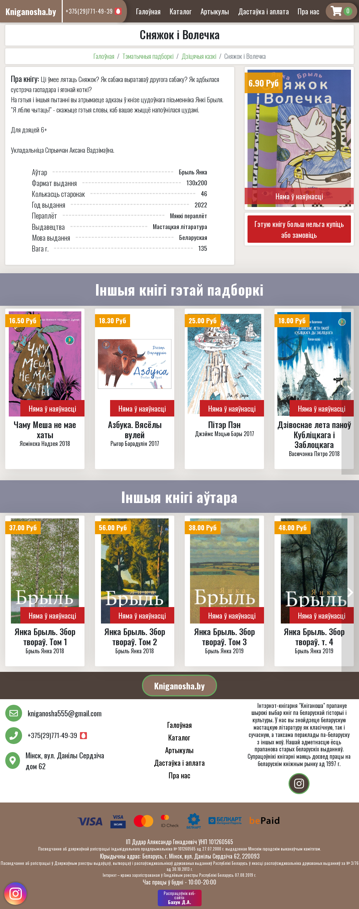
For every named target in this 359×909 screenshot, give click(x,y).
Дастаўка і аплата (263, 11)
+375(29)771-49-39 (89, 11)
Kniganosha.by (179, 685)
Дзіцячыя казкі (199, 56)
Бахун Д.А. (179, 897)
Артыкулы (215, 11)
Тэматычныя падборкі (148, 56)
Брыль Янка (193, 171)
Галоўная (148, 11)
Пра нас (308, 11)
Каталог (181, 11)
